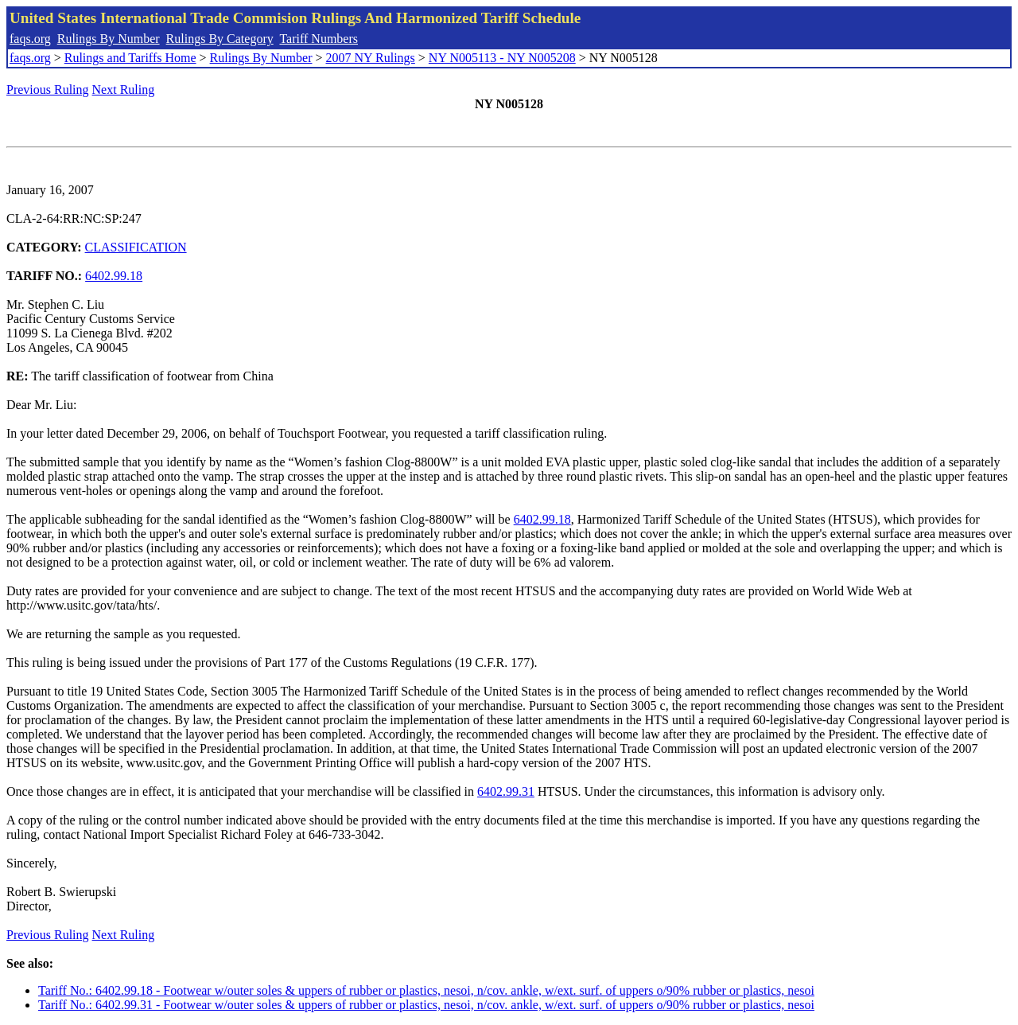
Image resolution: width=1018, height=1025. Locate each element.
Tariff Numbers (318, 38)
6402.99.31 (505, 791)
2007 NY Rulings (370, 57)
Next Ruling (123, 89)
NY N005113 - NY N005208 (502, 57)
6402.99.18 (113, 276)
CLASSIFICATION (136, 247)
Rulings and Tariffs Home (130, 57)
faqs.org (30, 38)
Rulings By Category (220, 38)
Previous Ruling (47, 89)
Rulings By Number (108, 38)
